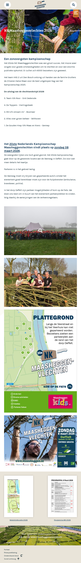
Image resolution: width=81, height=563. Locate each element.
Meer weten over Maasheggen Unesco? (40, 535)
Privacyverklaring (10, 553)
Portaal (7, 550)
